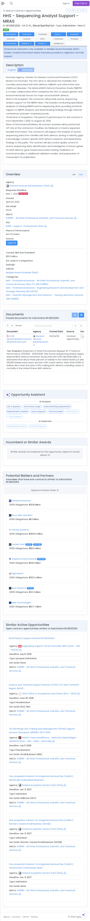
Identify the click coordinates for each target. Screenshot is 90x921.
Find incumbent (56, 411)
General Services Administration (40, 339)
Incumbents (10, 43)
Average (10, 264)
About (6, 916)
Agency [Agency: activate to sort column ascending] (37, 331)
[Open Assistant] (83, 914)
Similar (42, 43)
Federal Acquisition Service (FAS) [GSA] (42, 785)
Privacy (34, 916)
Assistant (74, 34)
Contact (16, 916)
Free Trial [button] (81, 3)
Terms (25, 916)
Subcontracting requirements (57, 406)
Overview (26, 34)
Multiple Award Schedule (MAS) (22, 272)
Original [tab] (12, 69)
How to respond (38, 411)
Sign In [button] (66, 3)
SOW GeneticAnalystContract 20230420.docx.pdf (19, 339)
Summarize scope (32, 406)
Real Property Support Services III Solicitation (32, 638)
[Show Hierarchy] (51, 185)
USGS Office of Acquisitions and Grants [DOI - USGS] (49, 693)
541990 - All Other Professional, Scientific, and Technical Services (39, 218)
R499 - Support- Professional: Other (24, 226)
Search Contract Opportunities (22, 10)
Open (12, 242)
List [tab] (74, 174)
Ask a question (13, 406)
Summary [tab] (25, 69)
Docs (58, 34)
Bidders (27, 43)
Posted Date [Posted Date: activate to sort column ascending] (56, 331)
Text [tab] (80, 174)
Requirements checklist (17, 411)
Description (10, 34)
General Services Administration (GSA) (30, 185)
